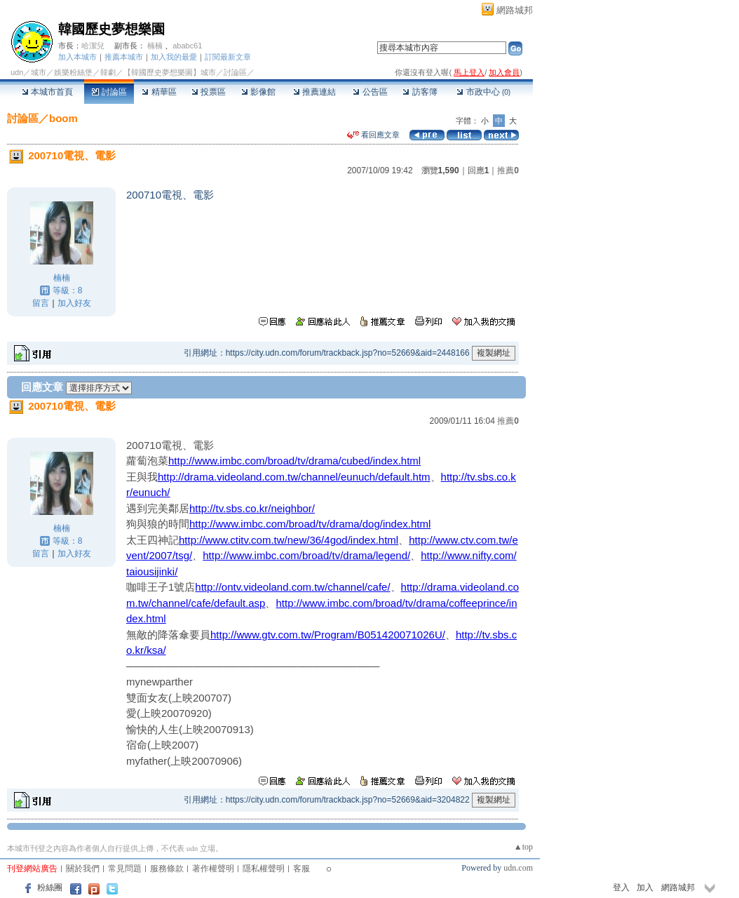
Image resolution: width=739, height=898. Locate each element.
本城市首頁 (47, 92)
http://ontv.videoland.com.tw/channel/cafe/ (292, 587)
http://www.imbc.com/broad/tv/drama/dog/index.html (309, 524)
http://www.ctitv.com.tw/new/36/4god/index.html (288, 540)
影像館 (258, 92)
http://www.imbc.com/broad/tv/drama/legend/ (306, 555)
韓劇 (108, 72)
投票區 (208, 92)
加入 (645, 887)
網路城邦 (514, 10)
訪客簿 (419, 92)
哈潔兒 (92, 45)
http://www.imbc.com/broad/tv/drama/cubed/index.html (294, 461)
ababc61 (187, 45)
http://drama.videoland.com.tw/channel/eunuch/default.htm (294, 477)
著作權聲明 (213, 868)
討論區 (109, 92)
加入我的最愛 (174, 57)
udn (17, 72)
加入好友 (74, 303)
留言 (40, 303)
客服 (301, 868)
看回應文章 (373, 134)
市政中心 (483, 92)
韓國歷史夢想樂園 (111, 29)
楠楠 (155, 45)
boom (63, 118)
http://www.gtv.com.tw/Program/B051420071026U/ (327, 635)
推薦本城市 (123, 57)
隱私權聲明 (264, 868)
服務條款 (167, 868)
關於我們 (83, 868)
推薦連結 (314, 92)
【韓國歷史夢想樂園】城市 (169, 72)
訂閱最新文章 (228, 57)
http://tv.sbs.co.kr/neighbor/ (252, 508)
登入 (621, 887)
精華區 (159, 92)
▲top (523, 847)
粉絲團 (49, 887)
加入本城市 (77, 57)
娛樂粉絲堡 (73, 72)
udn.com (518, 868)
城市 (38, 72)
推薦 (508, 170)
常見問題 (125, 868)
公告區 (370, 92)
